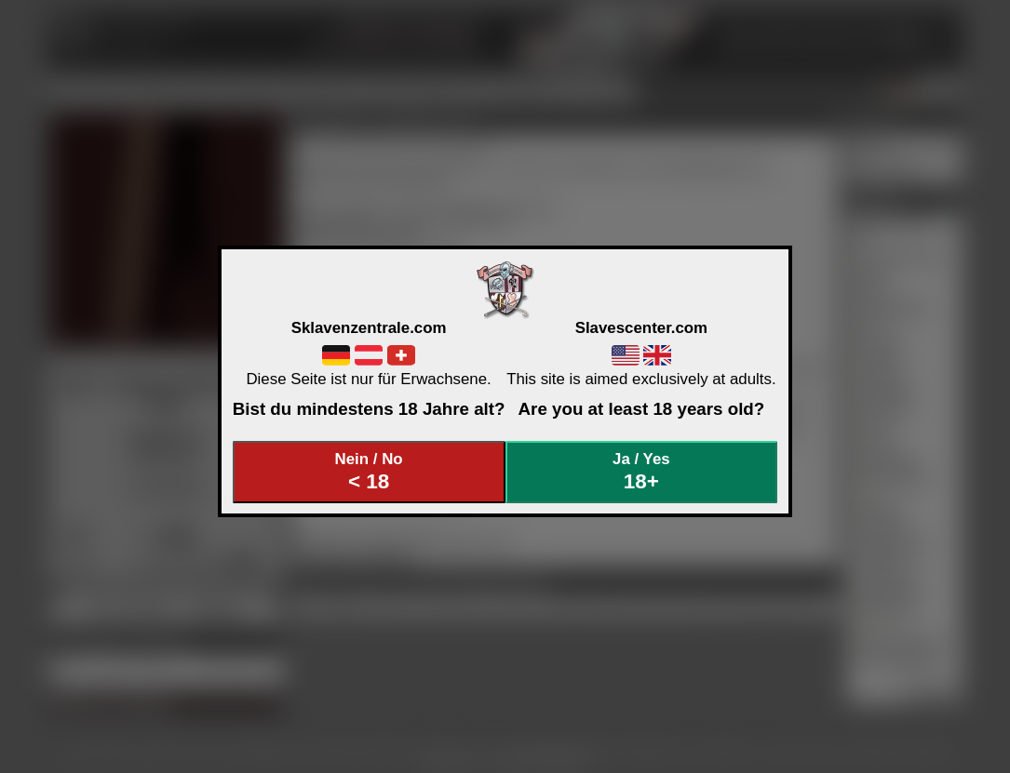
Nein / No (368, 472)
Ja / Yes (641, 472)
